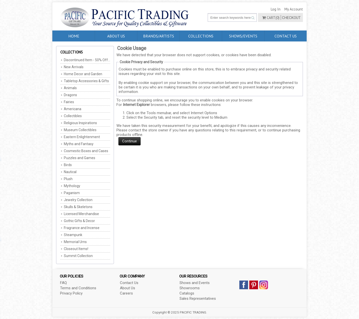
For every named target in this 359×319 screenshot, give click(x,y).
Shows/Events (243, 35)
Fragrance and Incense (81, 228)
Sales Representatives (198, 298)
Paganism (72, 193)
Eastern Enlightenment (82, 137)
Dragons (70, 95)
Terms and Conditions (78, 288)
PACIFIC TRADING (193, 312)
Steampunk (73, 235)
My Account (293, 9)
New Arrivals (74, 67)
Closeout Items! (76, 249)
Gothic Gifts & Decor (79, 221)
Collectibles (73, 116)
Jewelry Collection (78, 200)
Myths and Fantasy (78, 144)
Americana (72, 109)
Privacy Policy (71, 293)
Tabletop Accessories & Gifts (86, 81)
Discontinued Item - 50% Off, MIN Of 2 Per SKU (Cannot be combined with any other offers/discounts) (87, 60)
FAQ (63, 283)
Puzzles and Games (79, 158)
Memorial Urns (75, 242)
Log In (275, 9)
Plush (68, 179)
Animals (70, 88)
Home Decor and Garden (83, 74)
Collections (200, 35)
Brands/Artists (158, 35)
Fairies (69, 102)
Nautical (70, 172)
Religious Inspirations (80, 123)
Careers (126, 293)
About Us (116, 35)
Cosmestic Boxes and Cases (86, 151)
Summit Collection (78, 256)
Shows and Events (195, 283)
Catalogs (187, 293)
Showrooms (190, 288)
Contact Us (285, 35)
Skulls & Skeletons (78, 207)
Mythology (72, 186)
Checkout (291, 17)
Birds (68, 165)
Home (73, 35)
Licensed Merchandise (81, 214)
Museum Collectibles (80, 130)
